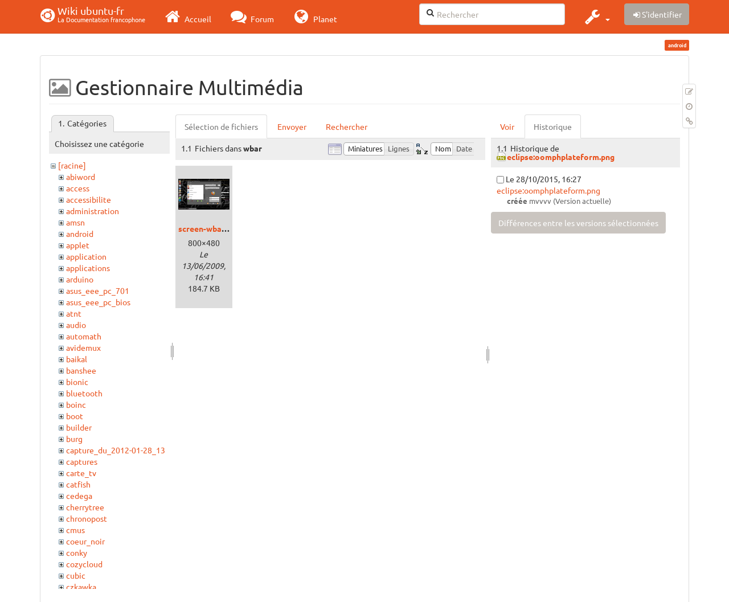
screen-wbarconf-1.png (221, 228)
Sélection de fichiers (221, 126)
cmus (75, 530)
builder (79, 427)
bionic (77, 381)
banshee (81, 370)
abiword (80, 176)
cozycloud (84, 564)
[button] (596, 16)
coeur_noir (85, 541)
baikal (76, 359)
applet (77, 245)
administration (92, 211)
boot (74, 416)
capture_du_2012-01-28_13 (115, 450)
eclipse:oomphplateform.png (561, 156)
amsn (75, 222)
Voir (507, 126)
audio (76, 325)
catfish (78, 484)
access (77, 188)
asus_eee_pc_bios (98, 302)
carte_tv (81, 473)
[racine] (72, 165)
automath (83, 336)
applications (88, 268)
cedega (79, 495)
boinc (76, 404)
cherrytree (85, 507)
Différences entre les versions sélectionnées (578, 223)
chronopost (86, 518)
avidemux (83, 347)
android (79, 233)
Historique (553, 126)
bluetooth (84, 393)
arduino (79, 279)
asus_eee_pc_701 (97, 290)
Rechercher (346, 126)
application (86, 256)
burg (74, 438)
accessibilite (88, 199)
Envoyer (291, 126)
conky (76, 552)
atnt (73, 313)
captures (81, 461)
